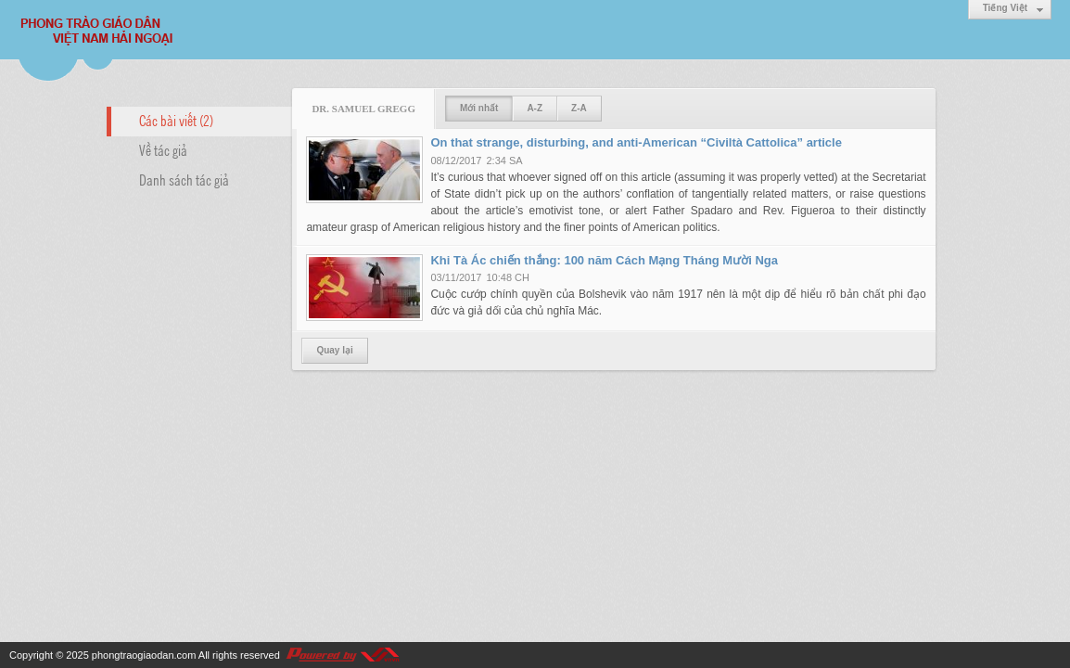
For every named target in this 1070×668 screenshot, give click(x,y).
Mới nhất (479, 108)
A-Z (534, 108)
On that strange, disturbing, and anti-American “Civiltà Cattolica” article (636, 142)
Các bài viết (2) (176, 119)
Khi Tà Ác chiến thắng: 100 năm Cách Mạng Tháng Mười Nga (604, 260)
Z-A (579, 108)
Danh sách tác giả (184, 179)
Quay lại (334, 350)
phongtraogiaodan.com (144, 655)
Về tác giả (163, 149)
